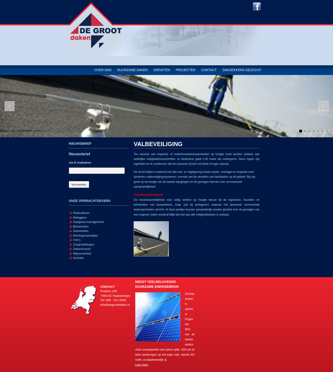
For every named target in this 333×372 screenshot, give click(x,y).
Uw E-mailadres (81, 162)
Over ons (102, 70)
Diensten (162, 70)
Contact (209, 70)
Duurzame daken (132, 70)
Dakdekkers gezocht (241, 70)
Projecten (185, 70)
